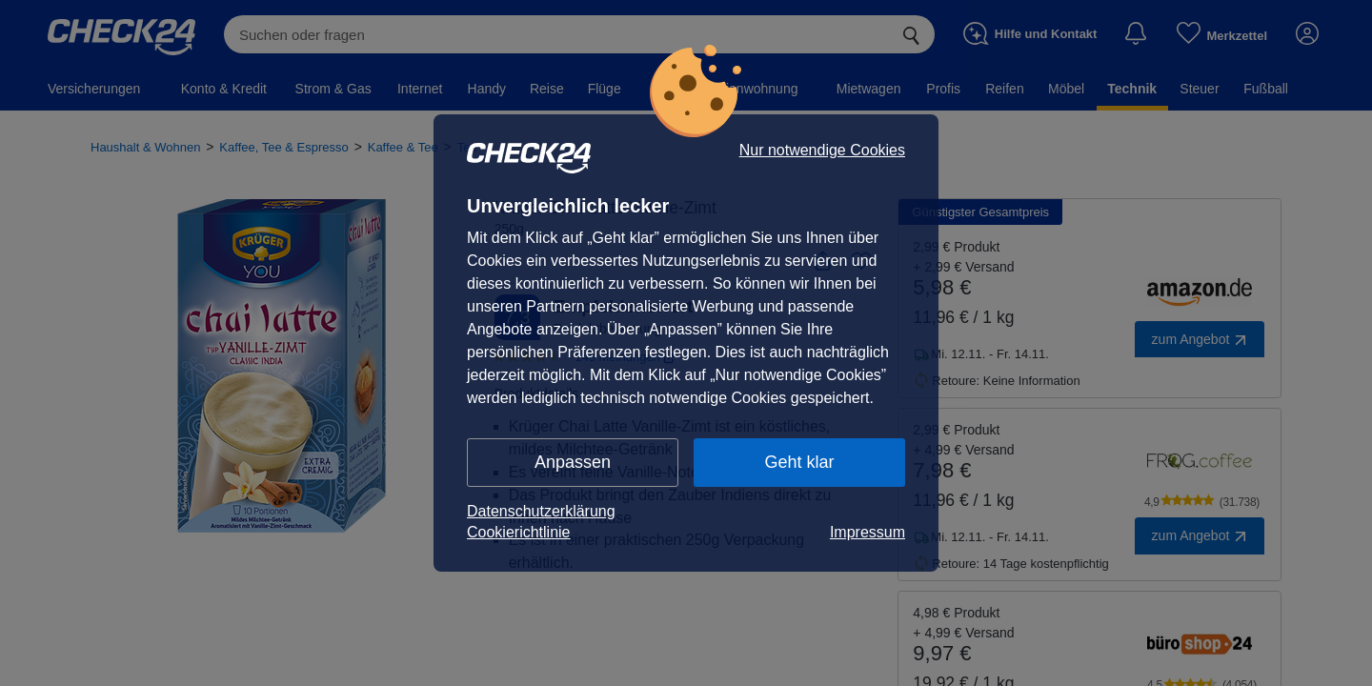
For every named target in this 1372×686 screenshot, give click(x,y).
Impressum (867, 532)
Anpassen (573, 462)
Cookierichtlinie (519, 532)
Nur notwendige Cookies (822, 150)
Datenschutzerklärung (541, 511)
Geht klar (799, 462)
